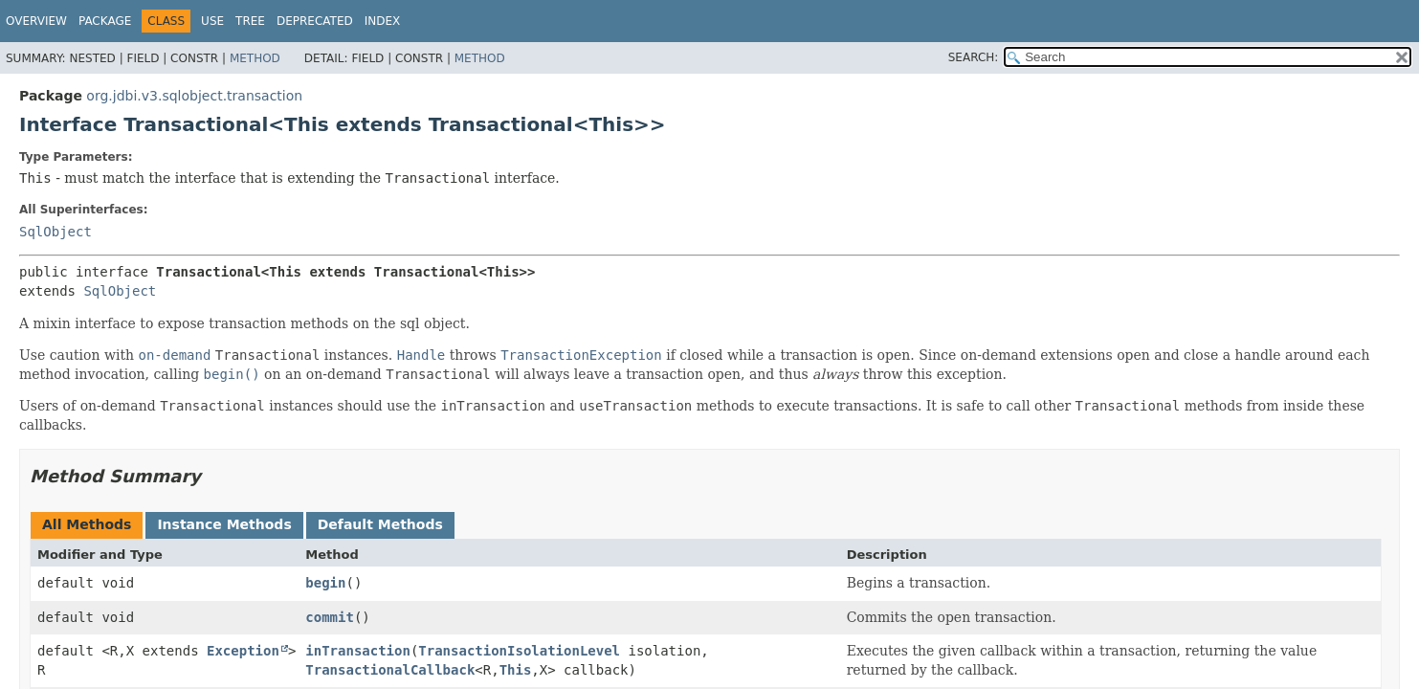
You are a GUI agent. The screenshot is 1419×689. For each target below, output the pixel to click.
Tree (250, 21)
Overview (36, 21)
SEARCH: (973, 57)
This (515, 670)
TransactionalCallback (390, 670)
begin (325, 582)
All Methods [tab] (86, 524)
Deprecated (315, 21)
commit (329, 617)
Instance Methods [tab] (224, 524)
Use (212, 21)
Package (104, 21)
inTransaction (357, 650)
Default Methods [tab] (380, 524)
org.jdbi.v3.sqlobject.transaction (194, 95)
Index (383, 21)
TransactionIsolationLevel (519, 650)
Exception (243, 650)
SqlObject (55, 231)
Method (255, 58)
